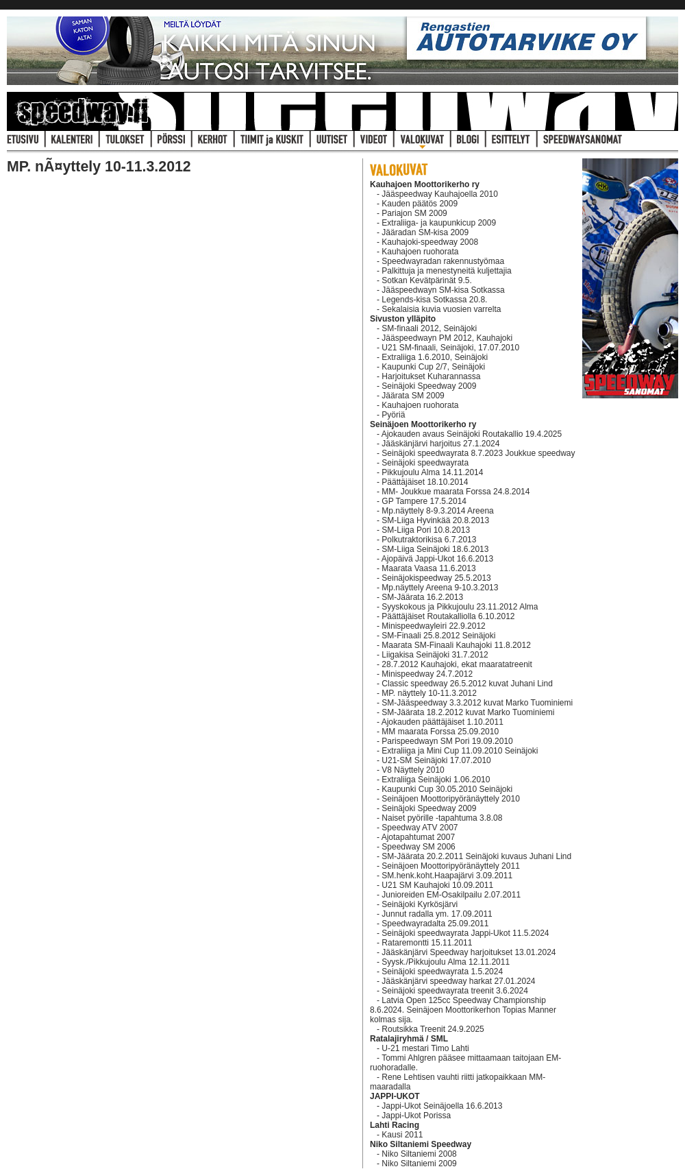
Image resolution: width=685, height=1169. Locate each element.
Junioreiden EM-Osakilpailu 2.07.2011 (451, 895)
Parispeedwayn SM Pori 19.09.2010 (447, 741)
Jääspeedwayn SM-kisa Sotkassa (443, 290)
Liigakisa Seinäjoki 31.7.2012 (435, 655)
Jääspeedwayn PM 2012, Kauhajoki (447, 338)
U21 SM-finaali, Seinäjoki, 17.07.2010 (450, 347)
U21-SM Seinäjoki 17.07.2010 (436, 760)
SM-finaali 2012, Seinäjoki (429, 328)
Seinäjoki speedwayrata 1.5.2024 (442, 971)
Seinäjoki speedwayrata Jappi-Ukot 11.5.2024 (465, 933)
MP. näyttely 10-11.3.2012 (429, 693)
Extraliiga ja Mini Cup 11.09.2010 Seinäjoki (460, 751)
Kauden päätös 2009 (420, 203)
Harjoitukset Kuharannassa (431, 376)
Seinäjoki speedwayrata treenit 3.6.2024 (454, 991)
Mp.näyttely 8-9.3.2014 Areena (437, 511)
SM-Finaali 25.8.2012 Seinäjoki (438, 635)
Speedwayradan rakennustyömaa (443, 261)
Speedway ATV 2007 (420, 827)
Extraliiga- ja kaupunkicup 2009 (439, 223)
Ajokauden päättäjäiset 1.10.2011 (442, 722)
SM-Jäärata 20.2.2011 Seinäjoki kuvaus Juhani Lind (476, 856)
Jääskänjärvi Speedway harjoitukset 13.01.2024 (469, 952)
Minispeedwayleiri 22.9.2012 (433, 626)
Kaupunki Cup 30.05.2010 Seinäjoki (447, 789)
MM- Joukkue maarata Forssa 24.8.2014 (456, 491)
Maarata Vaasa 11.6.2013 (428, 568)
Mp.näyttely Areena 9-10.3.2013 (440, 587)
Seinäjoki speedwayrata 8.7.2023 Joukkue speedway (478, 453)
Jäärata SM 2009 (413, 395)
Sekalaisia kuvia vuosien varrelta (441, 309)
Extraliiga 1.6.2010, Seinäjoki (435, 357)
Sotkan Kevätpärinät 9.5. (426, 280)
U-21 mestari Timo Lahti (425, 1048)
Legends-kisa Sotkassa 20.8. (434, 299)
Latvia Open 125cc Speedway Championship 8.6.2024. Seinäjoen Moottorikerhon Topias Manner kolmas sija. (463, 1010)
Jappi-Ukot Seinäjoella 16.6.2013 (442, 1106)
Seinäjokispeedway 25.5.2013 (436, 578)
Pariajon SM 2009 (414, 213)
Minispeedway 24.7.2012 (427, 674)
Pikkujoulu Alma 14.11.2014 (432, 472)
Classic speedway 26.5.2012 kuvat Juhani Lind (467, 683)
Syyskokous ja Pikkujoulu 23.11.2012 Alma (460, 607)
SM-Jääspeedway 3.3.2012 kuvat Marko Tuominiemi (477, 703)
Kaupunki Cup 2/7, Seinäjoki (433, 367)
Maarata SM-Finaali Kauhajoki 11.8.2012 (456, 645)
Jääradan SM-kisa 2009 (425, 232)
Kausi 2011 (402, 1135)
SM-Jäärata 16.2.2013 (422, 597)
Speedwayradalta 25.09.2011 (435, 923)
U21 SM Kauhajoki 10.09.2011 (437, 885)
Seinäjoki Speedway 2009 (429, 386)
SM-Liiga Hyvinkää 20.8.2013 (435, 520)
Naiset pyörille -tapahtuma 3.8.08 (442, 818)
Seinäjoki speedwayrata (425, 463)
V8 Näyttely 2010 (413, 770)
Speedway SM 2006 (418, 847)
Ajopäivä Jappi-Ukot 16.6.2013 (437, 559)
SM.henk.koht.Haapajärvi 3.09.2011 (447, 875)
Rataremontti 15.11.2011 (427, 943)
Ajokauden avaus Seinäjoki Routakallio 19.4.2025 (472, 434)
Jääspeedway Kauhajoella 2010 (439, 194)
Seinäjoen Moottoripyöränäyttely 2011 (450, 866)
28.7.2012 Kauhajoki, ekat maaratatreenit (457, 664)
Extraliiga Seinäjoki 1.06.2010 (436, 779)
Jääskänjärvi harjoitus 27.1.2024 (440, 443)
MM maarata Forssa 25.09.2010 (440, 731)
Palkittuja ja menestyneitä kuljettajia (446, 271)
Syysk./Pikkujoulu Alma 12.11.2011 (446, 962)
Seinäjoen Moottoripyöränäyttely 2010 (450, 799)
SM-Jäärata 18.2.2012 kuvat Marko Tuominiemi (468, 712)
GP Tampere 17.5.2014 (424, 501)
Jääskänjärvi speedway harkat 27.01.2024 (458, 981)
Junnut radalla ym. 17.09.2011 (437, 914)
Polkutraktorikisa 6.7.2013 (429, 539)
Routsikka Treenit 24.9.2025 (433, 1029)
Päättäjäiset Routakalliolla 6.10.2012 (448, 616)
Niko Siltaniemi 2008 (419, 1154)
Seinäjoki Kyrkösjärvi (420, 904)
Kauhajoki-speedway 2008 (430, 242)
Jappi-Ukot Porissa (416, 1115)
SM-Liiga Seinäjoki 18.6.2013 (435, 549)
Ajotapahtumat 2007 (418, 837)
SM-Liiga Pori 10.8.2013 (426, 530)
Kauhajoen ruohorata (420, 251)
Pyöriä (393, 415)
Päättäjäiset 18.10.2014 (425, 482)
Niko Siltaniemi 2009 (419, 1163)
